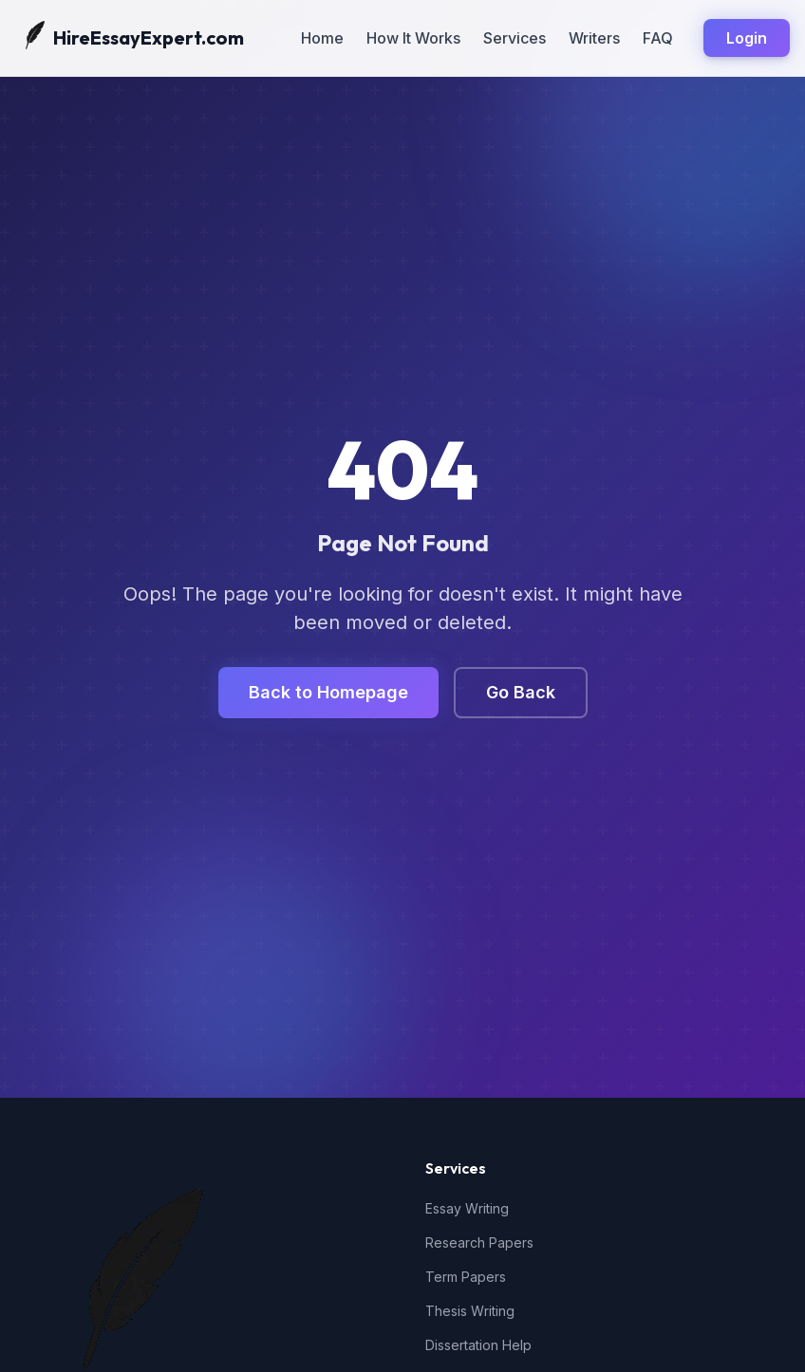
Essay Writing (467, 1208)
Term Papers (465, 1277)
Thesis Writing (470, 1311)
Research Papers (479, 1242)
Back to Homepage (328, 692)
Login (746, 37)
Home (322, 37)
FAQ (658, 37)
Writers (594, 37)
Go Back (520, 692)
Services (514, 37)
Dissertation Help (478, 1345)
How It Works (413, 37)
